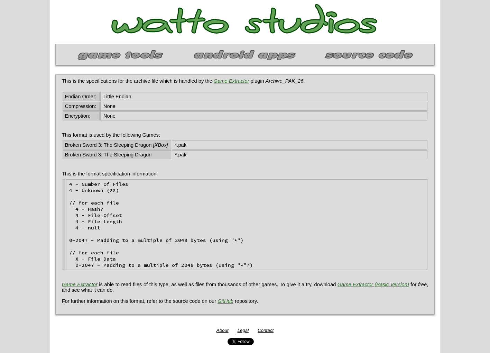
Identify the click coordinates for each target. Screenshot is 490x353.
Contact (266, 330)
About (222, 330)
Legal (243, 330)
